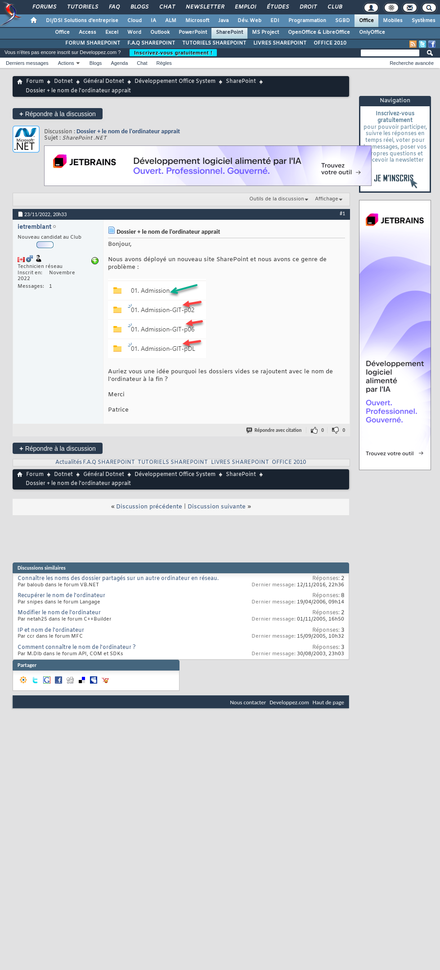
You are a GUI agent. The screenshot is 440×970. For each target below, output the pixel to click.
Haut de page (328, 702)
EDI (274, 21)
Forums (44, 7)
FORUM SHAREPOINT (92, 43)
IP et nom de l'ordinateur (51, 630)
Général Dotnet (103, 81)
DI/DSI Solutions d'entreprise (82, 21)
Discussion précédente (149, 507)
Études (277, 7)
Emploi (244, 7)
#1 (342, 213)
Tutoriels (82, 7)
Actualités (68, 462)
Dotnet (63, 81)
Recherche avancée (412, 63)
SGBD (342, 21)
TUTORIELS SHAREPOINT (214, 43)
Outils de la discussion (276, 199)
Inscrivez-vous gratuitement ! (173, 52)
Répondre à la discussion (57, 114)
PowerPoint (193, 32)
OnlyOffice (372, 32)
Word (134, 32)
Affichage (326, 199)
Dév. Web (249, 21)
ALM (170, 21)
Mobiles (393, 21)
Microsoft (197, 21)
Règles (164, 63)
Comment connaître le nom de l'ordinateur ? (77, 647)
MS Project (265, 32)
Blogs (139, 7)
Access (87, 32)
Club (334, 7)
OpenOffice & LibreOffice (319, 32)
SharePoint (229, 32)
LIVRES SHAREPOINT (279, 43)
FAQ (114, 7)
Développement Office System (175, 81)
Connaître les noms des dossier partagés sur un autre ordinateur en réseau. (118, 578)
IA (153, 21)
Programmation (307, 21)
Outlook (160, 32)
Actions (66, 63)
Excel (111, 32)
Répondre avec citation (274, 430)
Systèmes (424, 21)
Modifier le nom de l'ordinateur (59, 612)
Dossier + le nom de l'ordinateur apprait (128, 131)
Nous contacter (248, 702)
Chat (166, 7)
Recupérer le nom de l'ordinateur (61, 595)
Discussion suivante (217, 507)
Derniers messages (27, 63)
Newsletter (204, 7)
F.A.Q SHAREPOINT (151, 43)
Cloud (134, 21)
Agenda (119, 63)
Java (223, 21)
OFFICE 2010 (330, 43)
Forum (35, 81)
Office (366, 21)
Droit (307, 7)
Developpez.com (289, 702)
